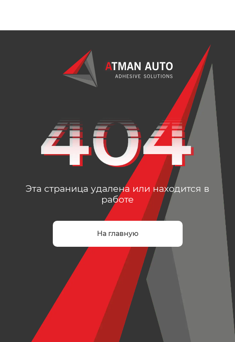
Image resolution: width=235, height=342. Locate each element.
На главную (117, 233)
